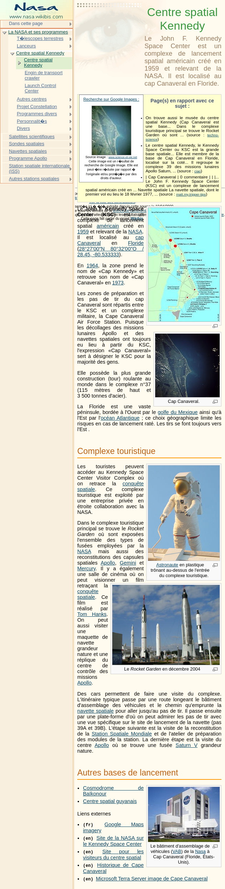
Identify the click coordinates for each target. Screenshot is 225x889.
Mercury (86, 568)
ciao (197, 171)
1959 (83, 231)
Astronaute (167, 564)
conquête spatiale (87, 594)
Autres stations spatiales (34, 178)
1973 (118, 283)
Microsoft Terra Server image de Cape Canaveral (151, 879)
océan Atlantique (120, 418)
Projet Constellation (37, 106)
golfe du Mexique (178, 412)
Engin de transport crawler (44, 75)
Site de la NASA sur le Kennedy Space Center (113, 841)
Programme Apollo (28, 158)
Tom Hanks (92, 614)
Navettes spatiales (28, 151)
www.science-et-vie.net (122, 157)
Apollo (108, 563)
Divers (23, 128)
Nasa (200, 851)
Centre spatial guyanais (110, 801)
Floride (136, 243)
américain (108, 226)
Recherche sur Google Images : (111, 99)
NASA (135, 231)
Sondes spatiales (26, 143)
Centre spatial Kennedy (40, 53)
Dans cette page (26, 23)
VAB (176, 851)
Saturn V (186, 745)
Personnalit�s (32, 121)
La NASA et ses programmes (38, 32)
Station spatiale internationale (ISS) (39, 168)
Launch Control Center (40, 88)
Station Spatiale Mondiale (122, 734)
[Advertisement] (109, 23)
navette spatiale (95, 711)
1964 (92, 265)
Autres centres (32, 99)
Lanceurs (26, 46)
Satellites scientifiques (31, 136)
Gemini (128, 563)
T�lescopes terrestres (40, 38)
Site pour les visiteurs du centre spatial (113, 854)
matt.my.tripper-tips (191, 194)
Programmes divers (37, 113)
